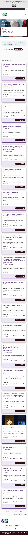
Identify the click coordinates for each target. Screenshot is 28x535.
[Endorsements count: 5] (20, 115)
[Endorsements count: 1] (20, 204)
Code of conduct (6, 527)
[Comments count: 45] (24, 159)
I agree (14, 6)
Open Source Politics (16, 532)
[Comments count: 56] (24, 360)
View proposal (20, 78)
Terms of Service (18, 525)
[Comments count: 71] (24, 136)
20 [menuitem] (10, 60)
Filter (14, 54)
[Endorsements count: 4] (20, 136)
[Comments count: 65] (24, 204)
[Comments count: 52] (24, 383)
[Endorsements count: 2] (20, 74)
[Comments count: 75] (24, 95)
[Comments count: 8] (24, 247)
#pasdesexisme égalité (6, 23)
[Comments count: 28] (24, 406)
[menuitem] (3, 9)
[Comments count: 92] (24, 272)
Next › (16, 511)
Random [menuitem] (13, 57)
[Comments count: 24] (24, 335)
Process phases (5, 34)
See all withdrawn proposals (20, 514)
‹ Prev (12, 511)
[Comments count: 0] (24, 295)
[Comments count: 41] (24, 315)
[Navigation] (25, 14)
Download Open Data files (18, 527)
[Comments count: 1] (24, 436)
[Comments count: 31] (24, 74)
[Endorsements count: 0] (21, 225)
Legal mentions (8, 525)
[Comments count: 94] (24, 115)
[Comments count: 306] (24, 182)
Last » (20, 511)
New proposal (18, 49)
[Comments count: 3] (24, 225)
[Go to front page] (5, 14)
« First (7, 511)
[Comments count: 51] (24, 480)
